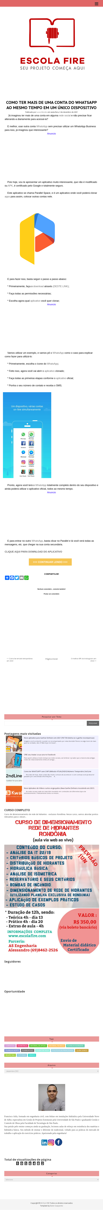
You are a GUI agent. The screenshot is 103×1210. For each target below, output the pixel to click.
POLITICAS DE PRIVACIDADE (62, 1050)
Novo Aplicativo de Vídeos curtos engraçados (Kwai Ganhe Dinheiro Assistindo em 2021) (59, 788)
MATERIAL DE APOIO (38, 1046)
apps (8, 196)
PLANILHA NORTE (12, 1050)
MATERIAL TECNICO (56, 1046)
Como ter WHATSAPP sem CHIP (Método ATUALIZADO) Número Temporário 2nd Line (57, 771)
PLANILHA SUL (27, 1050)
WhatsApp (42, 126)
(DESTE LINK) (61, 286)
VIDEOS (32, 1055)
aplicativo (35, 300)
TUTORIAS (22, 1055)
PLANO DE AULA (42, 1050)
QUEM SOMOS (81, 1050)
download (38, 286)
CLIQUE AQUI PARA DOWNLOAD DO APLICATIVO (33, 551)
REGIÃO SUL (10, 1055)
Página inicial (51, 659)
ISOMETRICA (22, 1046)
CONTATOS (10, 1046)
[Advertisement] (51, 154)
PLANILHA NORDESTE (75, 1046)
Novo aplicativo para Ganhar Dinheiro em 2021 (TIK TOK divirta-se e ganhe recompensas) (59, 738)
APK (10, 185)
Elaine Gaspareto (56, 1206)
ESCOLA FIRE (45, 1203)
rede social (65, 115)
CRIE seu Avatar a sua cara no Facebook (39, 755)
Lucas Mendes (42, 112)
